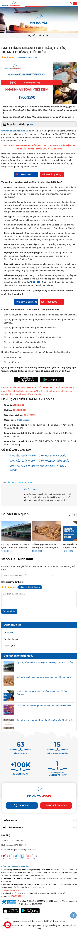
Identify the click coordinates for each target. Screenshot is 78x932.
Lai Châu (28, 482)
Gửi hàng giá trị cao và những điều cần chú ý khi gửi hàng (45, 547)
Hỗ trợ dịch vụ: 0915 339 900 (13, 845)
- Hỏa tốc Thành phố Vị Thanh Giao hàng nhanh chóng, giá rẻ (38, 106)
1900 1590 (21, 805)
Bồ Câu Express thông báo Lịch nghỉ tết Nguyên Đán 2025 (44, 705)
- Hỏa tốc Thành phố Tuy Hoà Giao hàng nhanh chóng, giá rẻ (37, 117)
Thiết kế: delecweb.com (55, 921)
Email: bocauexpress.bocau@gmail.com (18, 849)
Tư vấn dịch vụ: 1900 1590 (12, 840)
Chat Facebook (23, 419)
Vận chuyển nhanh (34, 925)
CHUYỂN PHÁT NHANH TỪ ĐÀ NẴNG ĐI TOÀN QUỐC (39, 460)
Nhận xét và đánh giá (12, 582)
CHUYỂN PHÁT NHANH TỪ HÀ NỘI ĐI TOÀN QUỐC (38, 455)
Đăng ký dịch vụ (56, 805)
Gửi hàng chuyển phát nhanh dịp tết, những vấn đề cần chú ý (45, 720)
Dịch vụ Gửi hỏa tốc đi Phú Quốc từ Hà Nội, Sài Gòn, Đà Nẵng (15, 547)
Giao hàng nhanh (15, 482)
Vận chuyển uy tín (52, 925)
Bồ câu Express (30, 489)
